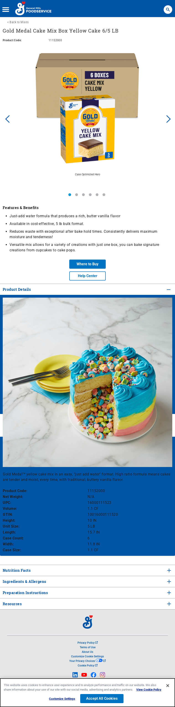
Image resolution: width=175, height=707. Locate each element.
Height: (9, 520)
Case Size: (12, 550)
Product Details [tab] (17, 289)
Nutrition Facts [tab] (16, 570)
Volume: (10, 508)
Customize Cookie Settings (87, 656)
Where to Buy (87, 264)
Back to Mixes (19, 22)
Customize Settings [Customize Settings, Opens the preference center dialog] (62, 699)
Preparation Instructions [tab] (25, 592)
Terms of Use (87, 647)
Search (168, 7)
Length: (9, 532)
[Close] (168, 686)
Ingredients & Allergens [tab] (24, 581)
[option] (87, 118)
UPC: (7, 502)
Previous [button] (6, 118)
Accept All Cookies (102, 699)
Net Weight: (13, 497)
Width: (8, 544)
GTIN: (8, 514)
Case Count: (13, 538)
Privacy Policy (87, 642)
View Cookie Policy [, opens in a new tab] (148, 690)
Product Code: (15, 491)
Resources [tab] (12, 603)
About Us (87, 651)
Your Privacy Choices (87, 661)
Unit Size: (11, 526)
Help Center (87, 276)
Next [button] (168, 118)
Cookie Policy (88, 665)
